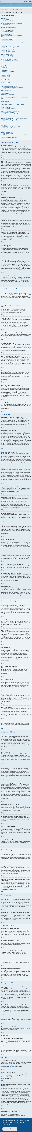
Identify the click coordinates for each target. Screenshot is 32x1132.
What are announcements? (6, 72)
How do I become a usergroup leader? (9, 86)
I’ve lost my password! (5, 24)
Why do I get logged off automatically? (9, 25)
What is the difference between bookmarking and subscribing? (14, 118)
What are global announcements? (8, 71)
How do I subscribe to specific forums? (9, 120)
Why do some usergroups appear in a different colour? (12, 87)
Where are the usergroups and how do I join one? (11, 84)
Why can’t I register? (5, 19)
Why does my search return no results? (9, 109)
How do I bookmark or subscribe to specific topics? (11, 119)
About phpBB (11, 1066)
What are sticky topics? (5, 74)
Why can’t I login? (4, 22)
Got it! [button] (9, 1129)
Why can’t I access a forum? (7, 54)
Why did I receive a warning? (7, 56)
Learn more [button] (6, 1124)
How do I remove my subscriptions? (8, 122)
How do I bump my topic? (6, 61)
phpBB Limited (8, 1063)
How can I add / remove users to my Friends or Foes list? (13, 104)
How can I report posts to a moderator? (9, 58)
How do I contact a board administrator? (9, 137)
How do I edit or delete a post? (7, 47)
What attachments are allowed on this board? (10, 126)
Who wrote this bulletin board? (7, 132)
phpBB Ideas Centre (5, 1076)
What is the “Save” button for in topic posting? (10, 59)
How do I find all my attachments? (8, 127)
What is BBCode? (4, 66)
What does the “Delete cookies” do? (8, 27)
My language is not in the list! (7, 36)
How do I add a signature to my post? (8, 48)
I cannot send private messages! (7, 94)
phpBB (19, 350)
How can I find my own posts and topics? (9, 113)
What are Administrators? (6, 81)
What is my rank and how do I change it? (9, 40)
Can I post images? (5, 70)
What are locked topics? (6, 75)
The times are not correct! (6, 34)
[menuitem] (2, 2)
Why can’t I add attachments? (7, 55)
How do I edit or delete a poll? (7, 52)
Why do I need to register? (6, 16)
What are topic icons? (5, 76)
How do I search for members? (7, 112)
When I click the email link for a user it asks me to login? (12, 42)
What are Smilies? (4, 68)
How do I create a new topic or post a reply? (10, 46)
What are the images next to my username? (10, 38)
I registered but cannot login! (7, 20)
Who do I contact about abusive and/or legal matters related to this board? (14, 135)
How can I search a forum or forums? (8, 108)
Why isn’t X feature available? (7, 133)
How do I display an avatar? (6, 39)
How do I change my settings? (7, 31)
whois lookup (5, 1091)
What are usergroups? (5, 83)
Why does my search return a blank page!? (10, 111)
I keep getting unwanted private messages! (10, 95)
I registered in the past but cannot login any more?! (11, 23)
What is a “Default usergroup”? (7, 88)
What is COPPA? (4, 18)
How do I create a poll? (5, 50)
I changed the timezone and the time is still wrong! (11, 35)
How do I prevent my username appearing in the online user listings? (15, 32)
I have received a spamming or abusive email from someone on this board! (15, 98)
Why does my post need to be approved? (9, 60)
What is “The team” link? (6, 90)
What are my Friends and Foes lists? (8, 102)
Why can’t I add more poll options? (8, 51)
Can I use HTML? (4, 67)
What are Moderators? (5, 82)
